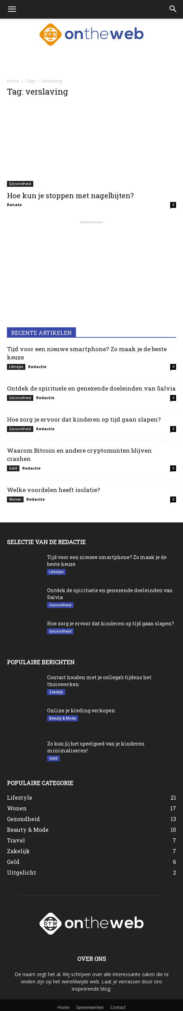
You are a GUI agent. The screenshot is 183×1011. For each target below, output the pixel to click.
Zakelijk (56, 692)
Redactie (37, 366)
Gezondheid (20, 183)
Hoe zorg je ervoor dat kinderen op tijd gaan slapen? (84, 419)
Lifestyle (16, 366)
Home (13, 81)
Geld (13, 468)
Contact (117, 1007)
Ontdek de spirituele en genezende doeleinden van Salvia (91, 388)
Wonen (15, 499)
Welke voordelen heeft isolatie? (53, 490)
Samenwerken (90, 1007)
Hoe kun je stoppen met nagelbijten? (70, 195)
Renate (14, 204)
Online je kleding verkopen (81, 710)
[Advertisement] (91, 61)
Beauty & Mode (62, 718)
